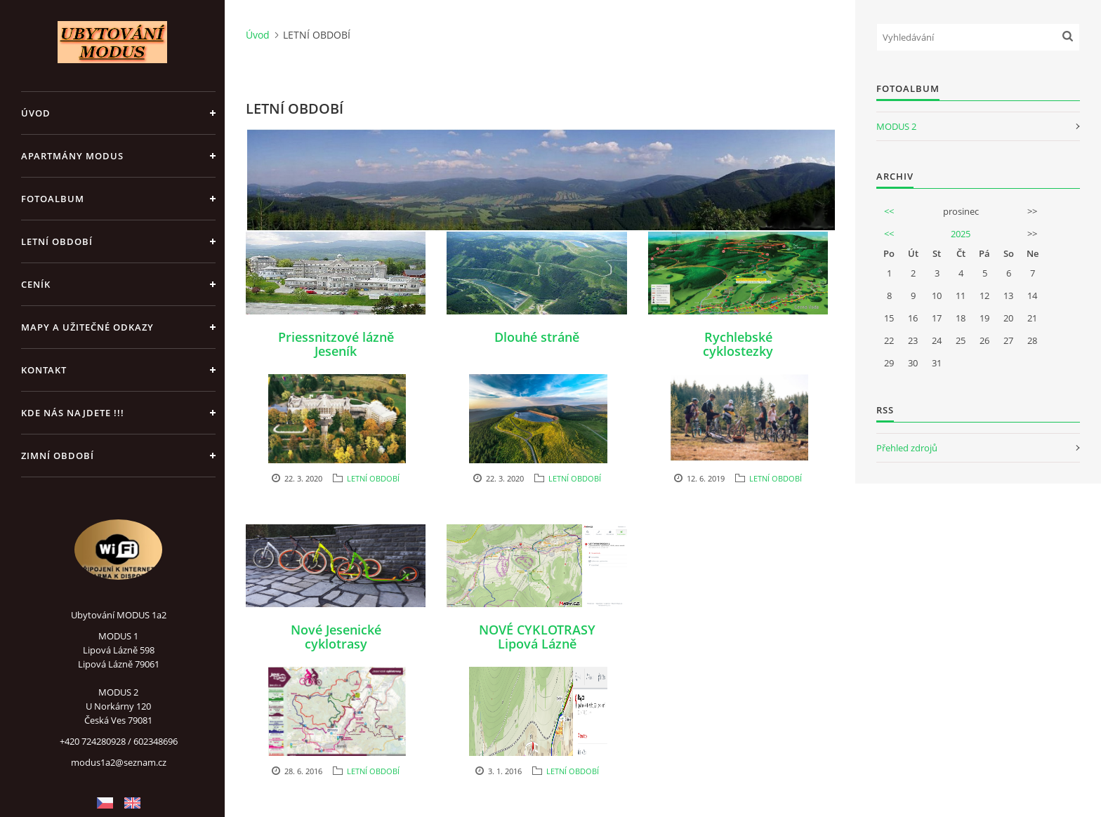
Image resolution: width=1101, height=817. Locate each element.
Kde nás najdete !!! (72, 412)
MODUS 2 (896, 126)
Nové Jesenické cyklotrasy (336, 637)
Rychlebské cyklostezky (738, 344)
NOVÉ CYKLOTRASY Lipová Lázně (537, 637)
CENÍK (36, 284)
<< (889, 211)
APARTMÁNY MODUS (72, 156)
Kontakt (44, 370)
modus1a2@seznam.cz (118, 762)
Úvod (36, 113)
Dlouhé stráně (536, 337)
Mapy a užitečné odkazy (87, 327)
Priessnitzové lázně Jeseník (336, 344)
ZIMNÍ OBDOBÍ (57, 455)
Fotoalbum (52, 198)
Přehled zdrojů (906, 447)
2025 (960, 233)
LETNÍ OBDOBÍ (57, 241)
